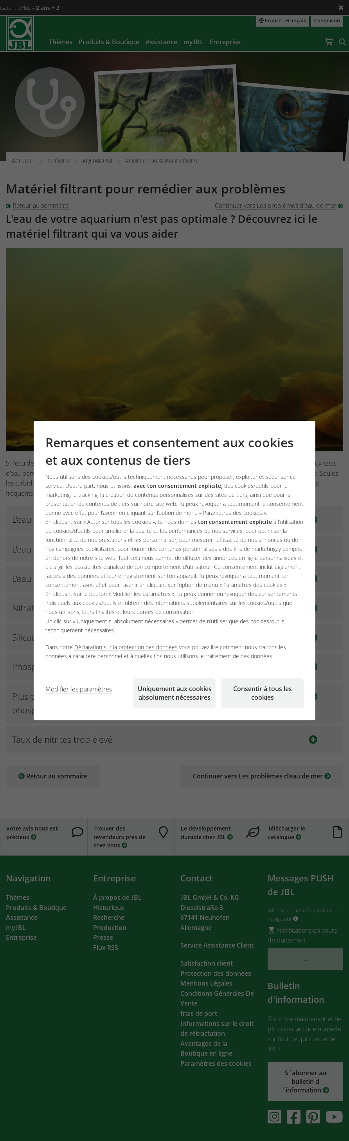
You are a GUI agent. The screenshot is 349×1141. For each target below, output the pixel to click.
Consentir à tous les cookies (262, 693)
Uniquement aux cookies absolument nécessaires (175, 693)
